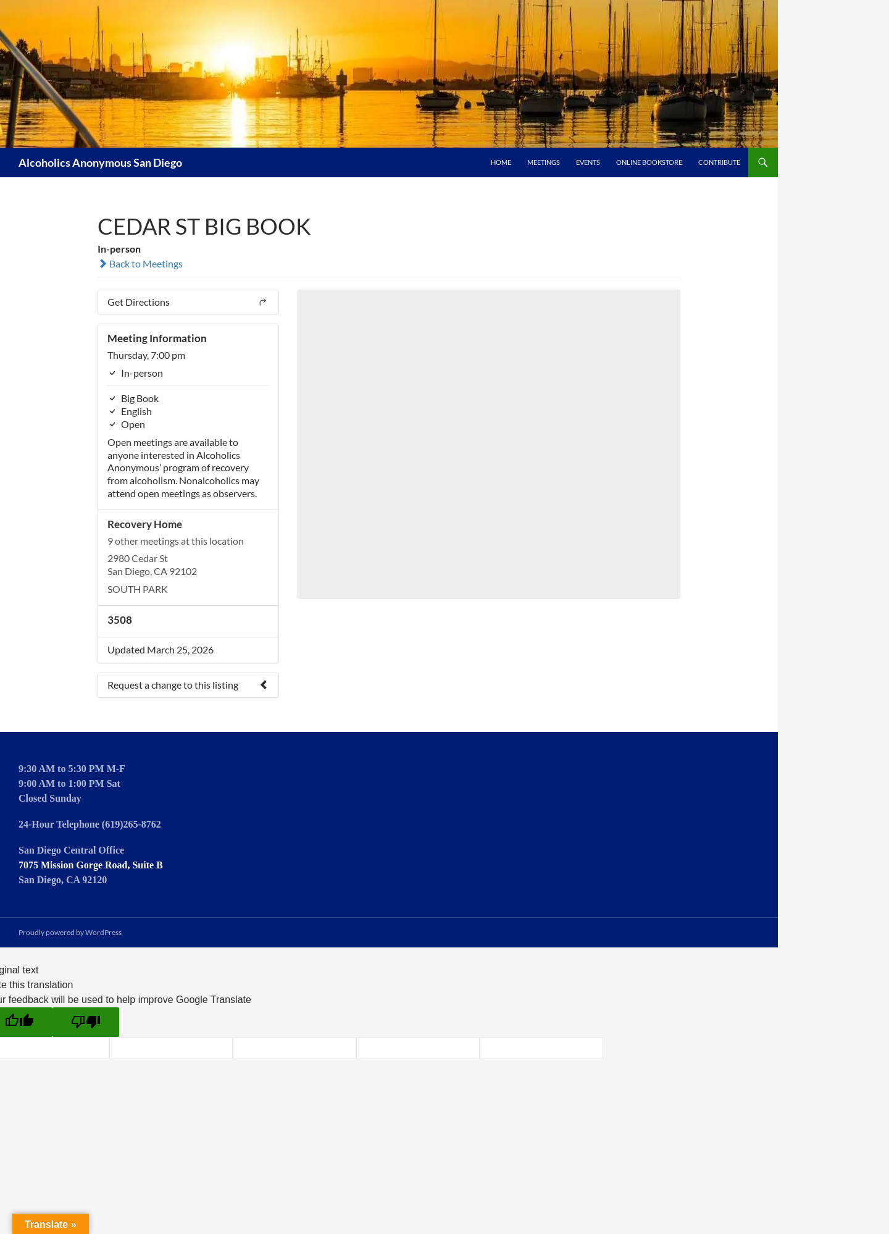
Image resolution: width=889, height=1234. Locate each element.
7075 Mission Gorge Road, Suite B (91, 865)
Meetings (543, 162)
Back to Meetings (140, 263)
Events (588, 162)
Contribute (719, 162)
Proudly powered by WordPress (70, 932)
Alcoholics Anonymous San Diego (100, 162)
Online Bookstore (649, 162)
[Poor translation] (85, 1022)
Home (501, 162)
